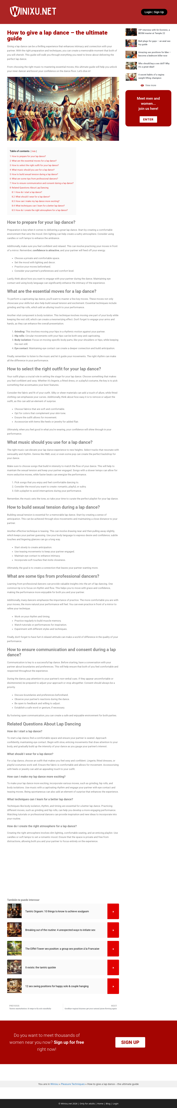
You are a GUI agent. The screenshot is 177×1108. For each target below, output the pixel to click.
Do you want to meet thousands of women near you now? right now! (46, 1042)
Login (115, 1103)
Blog (108, 1103)
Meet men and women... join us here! (148, 103)
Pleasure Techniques (73, 1084)
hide (34, 151)
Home (100, 1103)
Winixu (54, 1084)
